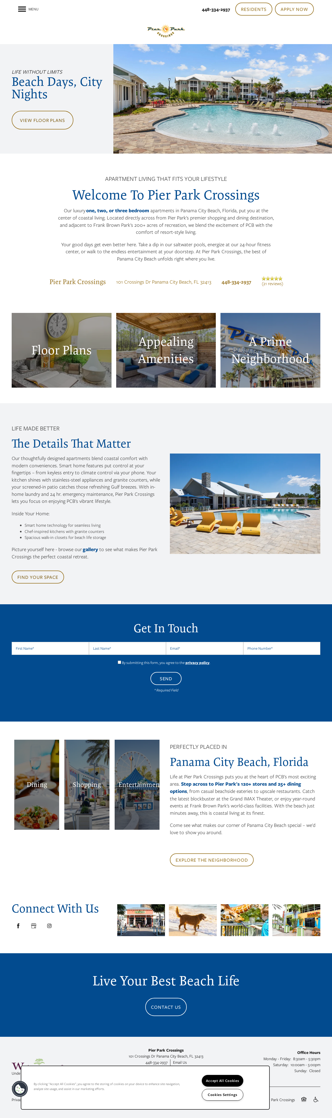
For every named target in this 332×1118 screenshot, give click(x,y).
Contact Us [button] (166, 1007)
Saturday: (280, 1064)
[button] (254, 9)
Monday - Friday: (277, 1058)
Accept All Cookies (222, 1080)
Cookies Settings (222, 1094)
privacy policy (197, 662)
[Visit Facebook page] (18, 926)
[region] (145, 1088)
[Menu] (28, 9)
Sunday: (300, 1070)
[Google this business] (33, 926)
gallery (90, 549)
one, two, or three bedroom (117, 210)
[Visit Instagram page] (49, 926)
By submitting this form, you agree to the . (166, 662)
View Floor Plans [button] (42, 120)
